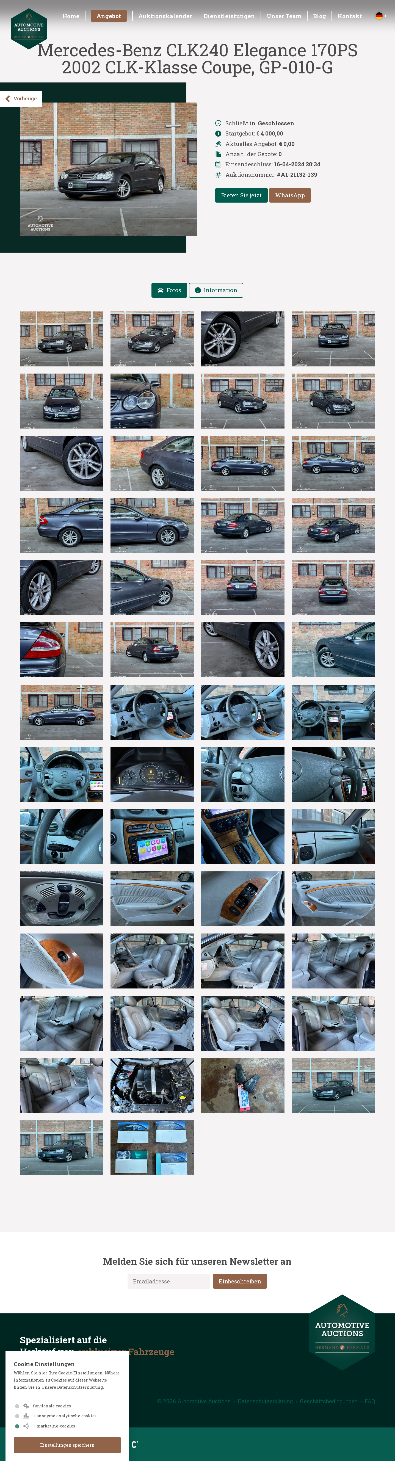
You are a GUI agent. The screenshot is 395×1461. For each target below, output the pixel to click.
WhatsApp (290, 195)
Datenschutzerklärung (265, 1401)
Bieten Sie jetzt (241, 195)
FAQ (370, 1401)
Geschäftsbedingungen (329, 1401)
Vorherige (20, 98)
